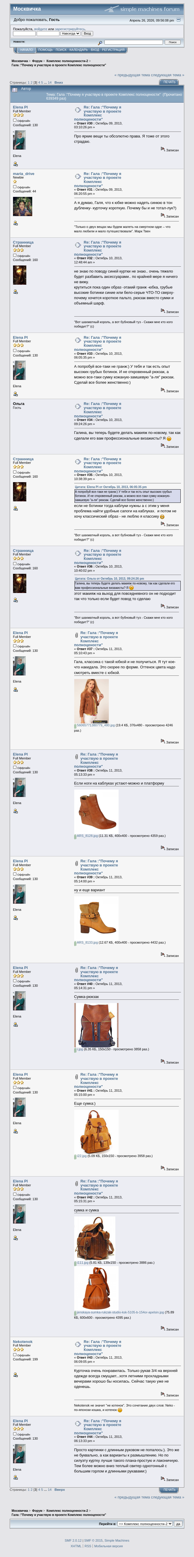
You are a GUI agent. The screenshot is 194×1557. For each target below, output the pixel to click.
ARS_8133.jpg (86, 942)
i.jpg (78, 1049)
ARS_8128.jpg (86, 835)
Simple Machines (116, 1540)
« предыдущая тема (132, 75)
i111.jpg (81, 1262)
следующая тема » (168, 75)
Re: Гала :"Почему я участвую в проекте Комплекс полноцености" (98, 113)
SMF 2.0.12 (73, 1540)
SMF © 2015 (93, 1540)
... (46, 82)
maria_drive (23, 173)
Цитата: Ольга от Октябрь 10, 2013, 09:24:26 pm (109, 578)
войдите (40, 29)
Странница (23, 242)
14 (50, 82)
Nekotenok (23, 1341)
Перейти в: (108, 1524)
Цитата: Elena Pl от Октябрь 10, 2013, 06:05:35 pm (111, 487)
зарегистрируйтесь (70, 29)
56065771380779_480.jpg (94, 725)
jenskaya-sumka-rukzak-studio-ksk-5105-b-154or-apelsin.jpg (119, 1312)
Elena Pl (20, 107)
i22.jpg (80, 1156)
